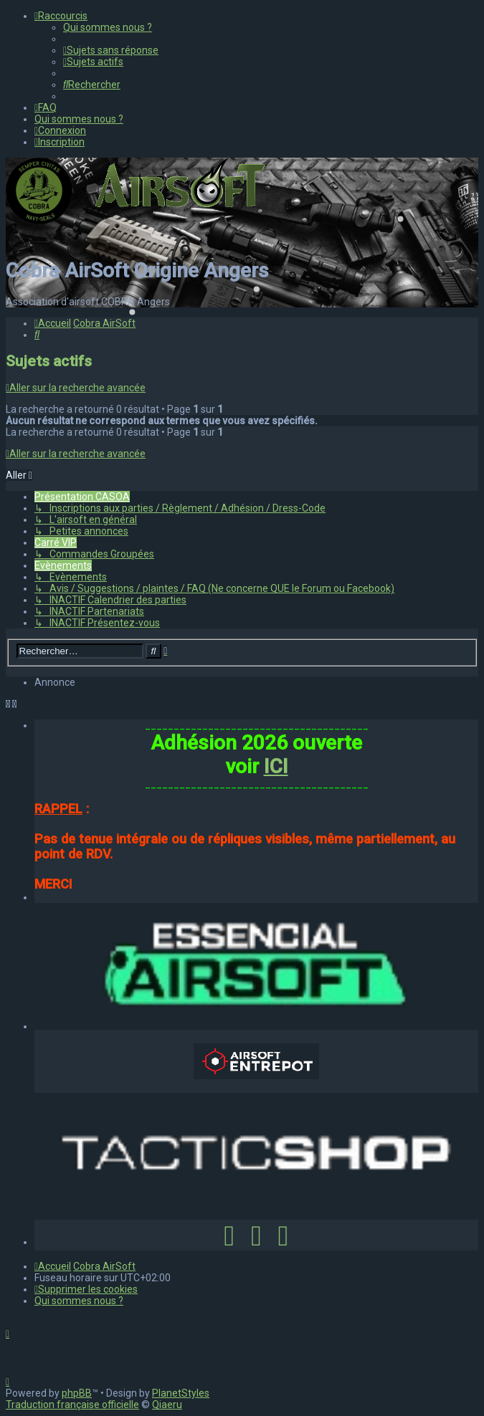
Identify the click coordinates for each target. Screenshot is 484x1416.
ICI (276, 766)
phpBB (77, 1393)
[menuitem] (107, 27)
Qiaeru (167, 1404)
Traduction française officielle (72, 1404)
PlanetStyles (180, 1393)
